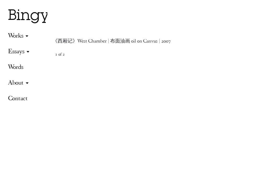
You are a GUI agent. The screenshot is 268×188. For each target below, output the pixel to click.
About (16, 82)
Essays (16, 51)
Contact (18, 98)
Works (15, 35)
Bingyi (31, 16)
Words (15, 66)
